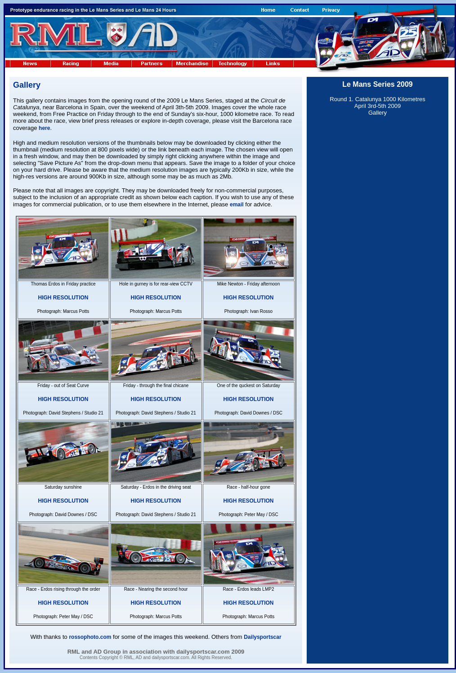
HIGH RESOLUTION (63, 297)
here (44, 128)
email (237, 204)
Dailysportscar (262, 637)
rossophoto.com (90, 637)
